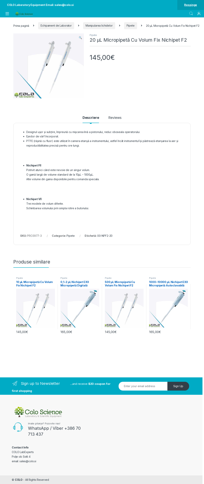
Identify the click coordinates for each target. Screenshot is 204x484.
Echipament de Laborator (56, 25)
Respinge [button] (190, 4)
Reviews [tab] (114, 118)
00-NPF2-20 (105, 235)
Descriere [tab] (91, 118)
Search (191, 13)
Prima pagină (21, 25)
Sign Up (178, 386)
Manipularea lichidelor (99, 25)
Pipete (131, 25)
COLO (18, 479)
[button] (80, 37)
